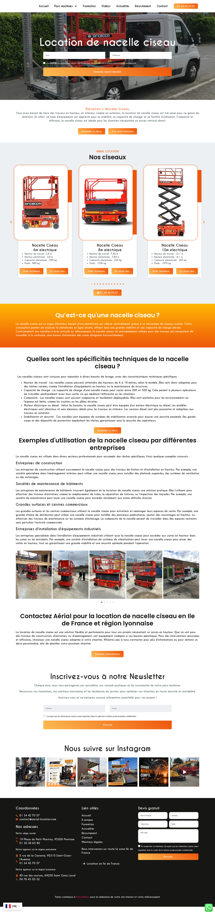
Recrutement (143, 6)
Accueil (43, 6)
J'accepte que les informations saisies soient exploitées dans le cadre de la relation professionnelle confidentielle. (91, 64)
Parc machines (65, 6)
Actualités (122, 6)
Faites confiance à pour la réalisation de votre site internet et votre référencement (107, 904)
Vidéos (105, 6)
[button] (11, 224)
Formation (89, 6)
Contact (162, 6)
